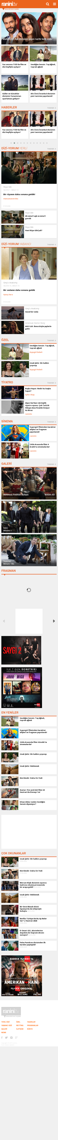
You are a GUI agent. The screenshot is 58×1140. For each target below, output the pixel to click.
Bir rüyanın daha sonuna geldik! (19, 194)
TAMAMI (50, 108)
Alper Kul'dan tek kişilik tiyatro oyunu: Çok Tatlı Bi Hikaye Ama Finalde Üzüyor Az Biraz (37, 406)
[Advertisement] (29, 832)
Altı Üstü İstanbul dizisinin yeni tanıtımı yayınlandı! (43, 94)
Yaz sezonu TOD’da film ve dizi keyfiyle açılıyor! (14, 65)
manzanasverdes (10, 198)
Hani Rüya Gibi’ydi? (33, 230)
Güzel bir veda (31, 312)
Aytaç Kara (8, 294)
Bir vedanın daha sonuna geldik (19, 290)
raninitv (28, 414)
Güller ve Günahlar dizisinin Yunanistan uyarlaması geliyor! (11, 96)
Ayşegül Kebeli (36, 352)
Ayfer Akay (30, 394)
